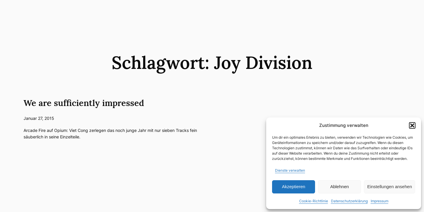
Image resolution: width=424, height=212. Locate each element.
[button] (412, 125)
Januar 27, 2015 (39, 118)
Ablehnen (339, 186)
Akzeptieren (293, 186)
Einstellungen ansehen (389, 186)
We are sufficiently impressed (84, 103)
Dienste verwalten (290, 170)
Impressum (379, 201)
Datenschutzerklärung (349, 201)
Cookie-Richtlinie (313, 201)
